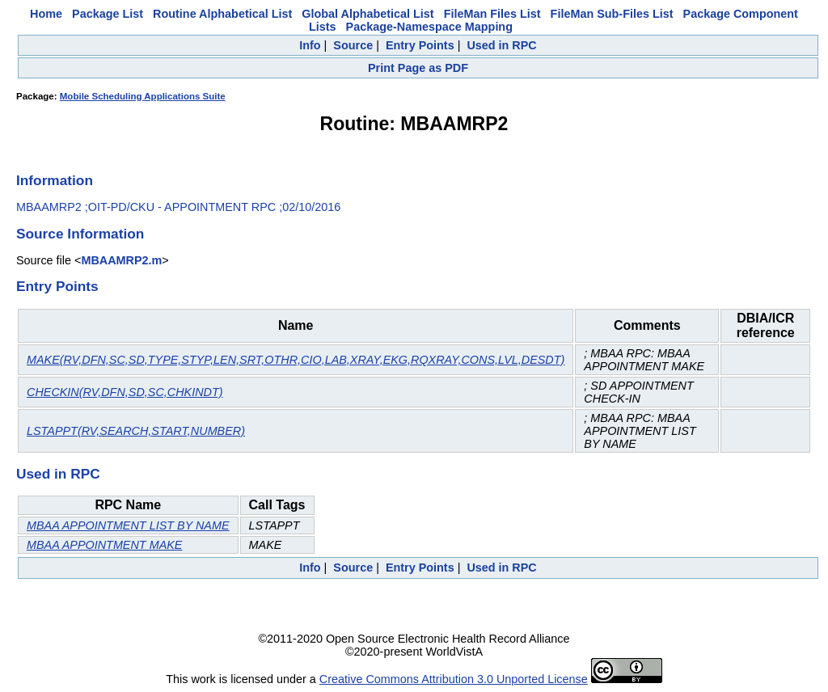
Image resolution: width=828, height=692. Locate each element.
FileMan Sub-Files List (612, 13)
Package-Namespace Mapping (429, 26)
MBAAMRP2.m (121, 260)
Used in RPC (501, 45)
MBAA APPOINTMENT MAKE (104, 544)
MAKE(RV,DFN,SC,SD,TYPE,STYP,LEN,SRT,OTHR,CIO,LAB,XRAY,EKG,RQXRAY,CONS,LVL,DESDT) (295, 359)
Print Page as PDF (418, 67)
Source (353, 45)
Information (54, 180)
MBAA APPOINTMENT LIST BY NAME (128, 525)
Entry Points (420, 45)
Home (46, 13)
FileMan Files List (492, 13)
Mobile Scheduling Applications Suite (143, 96)
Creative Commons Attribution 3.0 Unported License (453, 679)
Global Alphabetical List (367, 13)
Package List (107, 13)
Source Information (80, 234)
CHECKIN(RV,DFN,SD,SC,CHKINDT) (125, 392)
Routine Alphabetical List (222, 13)
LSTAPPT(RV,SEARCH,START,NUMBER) (136, 430)
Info (309, 45)
